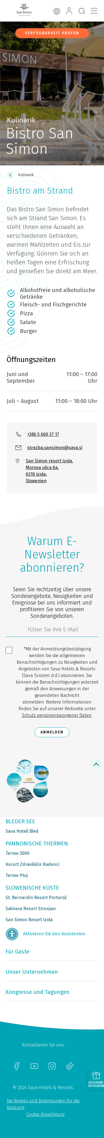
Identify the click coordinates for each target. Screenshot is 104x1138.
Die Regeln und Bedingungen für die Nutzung (43, 1104)
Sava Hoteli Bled (22, 831)
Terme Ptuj (17, 875)
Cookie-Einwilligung (45, 1114)
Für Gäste (17, 951)
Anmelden (52, 732)
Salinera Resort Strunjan (31, 908)
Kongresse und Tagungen (38, 992)
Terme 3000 (17, 853)
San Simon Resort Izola (29, 919)
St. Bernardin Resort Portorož (36, 897)
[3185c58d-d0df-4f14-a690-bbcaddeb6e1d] (52, 631)
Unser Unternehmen (32, 971)
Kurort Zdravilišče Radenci (32, 864)
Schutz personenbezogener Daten (57, 715)
